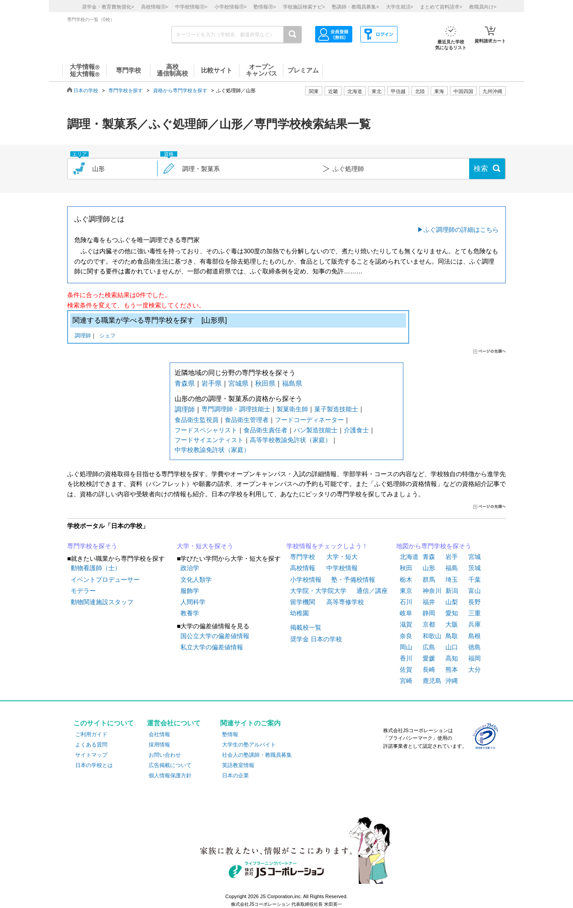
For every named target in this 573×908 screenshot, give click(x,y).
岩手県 (211, 383)
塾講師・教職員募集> (355, 6)
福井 (429, 601)
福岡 (474, 658)
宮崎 (406, 680)
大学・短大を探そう (205, 546)
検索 (481, 168)
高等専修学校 (345, 601)
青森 (429, 556)
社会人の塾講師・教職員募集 (257, 755)
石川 (406, 601)
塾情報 (230, 734)
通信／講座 (372, 590)
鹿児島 (432, 680)
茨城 (474, 567)
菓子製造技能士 (336, 409)
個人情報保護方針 (170, 775)
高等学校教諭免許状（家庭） (290, 439)
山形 (429, 567)
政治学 (189, 567)
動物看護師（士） (96, 567)
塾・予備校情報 (353, 579)
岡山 (406, 647)
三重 (474, 613)
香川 (406, 658)
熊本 (451, 669)
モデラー (83, 590)
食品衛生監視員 (196, 419)
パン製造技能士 (316, 430)
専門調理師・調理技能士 (235, 409)
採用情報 (159, 745)
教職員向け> (482, 6)
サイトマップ (91, 755)
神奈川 (432, 590)
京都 (429, 624)
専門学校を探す (125, 90)
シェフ (107, 336)
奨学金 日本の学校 (316, 639)
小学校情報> (230, 6)
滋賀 (406, 624)
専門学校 (302, 556)
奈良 (406, 635)
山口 (451, 647)
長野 (474, 601)
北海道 (354, 91)
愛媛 (429, 658)
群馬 (429, 579)
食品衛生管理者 (247, 419)
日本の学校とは (94, 765)
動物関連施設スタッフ (102, 601)
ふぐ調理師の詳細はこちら (461, 229)
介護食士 (356, 430)
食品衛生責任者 (265, 430)
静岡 (429, 613)
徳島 (474, 647)
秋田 (406, 567)
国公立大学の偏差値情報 (214, 635)
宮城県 (238, 383)
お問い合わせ (165, 755)
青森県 (185, 383)
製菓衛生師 (292, 409)
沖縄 (451, 680)
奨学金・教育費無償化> (108, 6)
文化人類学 (196, 579)
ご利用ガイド (91, 734)
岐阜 (406, 613)
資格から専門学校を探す (180, 90)
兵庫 (474, 624)
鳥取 (451, 635)
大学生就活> (399, 6)
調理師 (83, 336)
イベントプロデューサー (105, 579)
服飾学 (189, 590)
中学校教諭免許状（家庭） (212, 449)
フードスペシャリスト (206, 430)
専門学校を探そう (92, 546)
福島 (451, 567)
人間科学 (192, 601)
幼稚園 (299, 613)
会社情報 (159, 734)
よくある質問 (91, 745)
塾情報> (264, 6)
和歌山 (432, 635)
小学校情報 (305, 579)
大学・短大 (342, 556)
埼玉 (451, 579)
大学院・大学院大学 (318, 590)
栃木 (406, 579)
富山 (474, 590)
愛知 (451, 613)
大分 (474, 669)
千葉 (474, 579)
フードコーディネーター (309, 419)
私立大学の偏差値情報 (211, 647)
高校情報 (302, 567)
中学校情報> (191, 6)
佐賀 (406, 669)
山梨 (451, 601)
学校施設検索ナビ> (304, 6)
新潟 (451, 590)
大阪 (451, 624)
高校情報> (154, 6)
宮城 (474, 556)
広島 (429, 647)
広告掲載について (170, 765)
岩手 (451, 556)
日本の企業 (235, 775)
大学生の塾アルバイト (249, 745)
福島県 (292, 383)
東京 (406, 590)
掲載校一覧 (305, 627)
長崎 (429, 669)
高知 (451, 658)
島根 (474, 635)
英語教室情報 (238, 765)
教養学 (189, 613)
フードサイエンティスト (209, 439)
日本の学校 (85, 90)
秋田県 (265, 383)
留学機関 (302, 601)
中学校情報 (342, 567)
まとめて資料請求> (441, 6)
